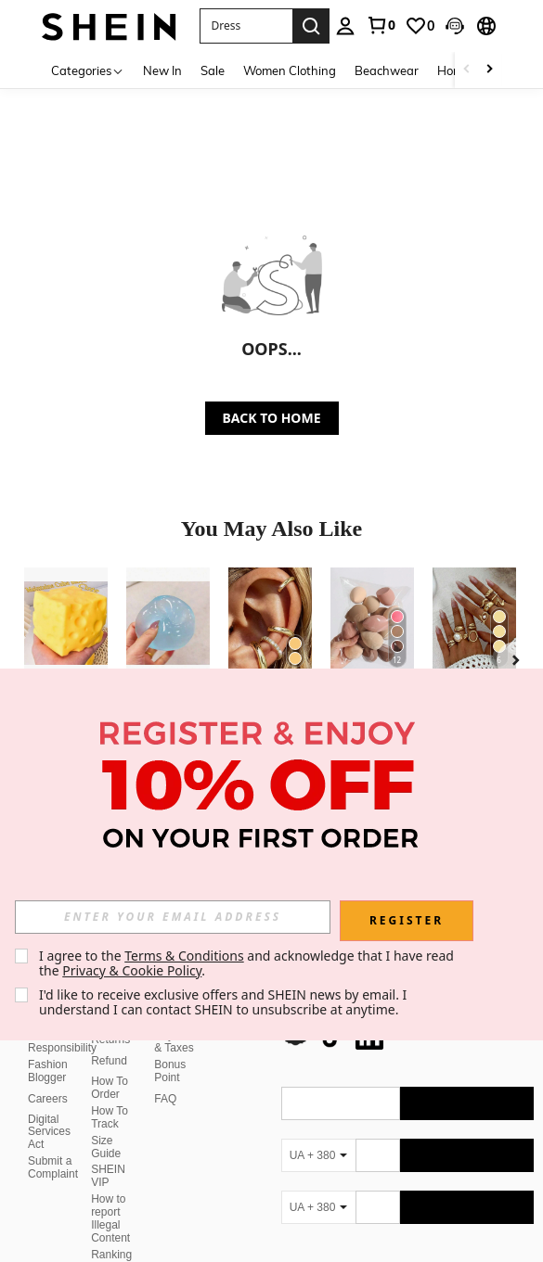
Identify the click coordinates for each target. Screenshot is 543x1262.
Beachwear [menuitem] (387, 70)
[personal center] (345, 26)
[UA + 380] (318, 1133)
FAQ (165, 1076)
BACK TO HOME (272, 418)
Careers (48, 1076)
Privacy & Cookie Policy (131, 970)
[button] (246, 26)
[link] (380, 25)
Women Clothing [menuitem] (289, 70)
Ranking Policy (111, 1239)
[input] (172, 917)
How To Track (109, 1095)
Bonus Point (170, 1049)
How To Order (109, 1065)
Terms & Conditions (184, 955)
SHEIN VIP (108, 1153)
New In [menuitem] (162, 70)
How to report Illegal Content (110, 1196)
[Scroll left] (466, 70)
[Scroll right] (489, 70)
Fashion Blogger (48, 1049)
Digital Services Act (49, 1109)
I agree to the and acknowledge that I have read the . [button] (248, 963)
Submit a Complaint (53, 1145)
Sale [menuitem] (212, 70)
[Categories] (88, 70)
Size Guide (106, 1125)
